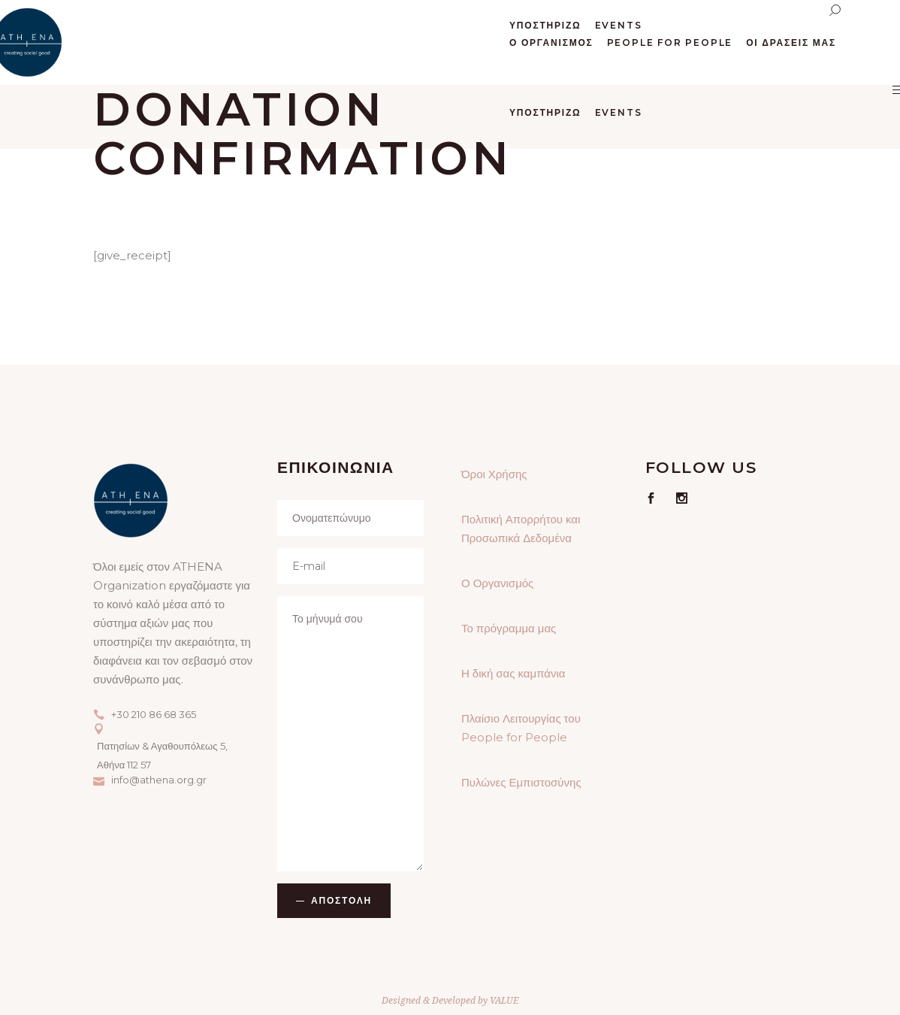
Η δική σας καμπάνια (513, 673)
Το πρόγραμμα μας (508, 628)
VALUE (504, 1000)
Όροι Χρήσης (494, 474)
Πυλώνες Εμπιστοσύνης (521, 782)
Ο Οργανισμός (497, 583)
